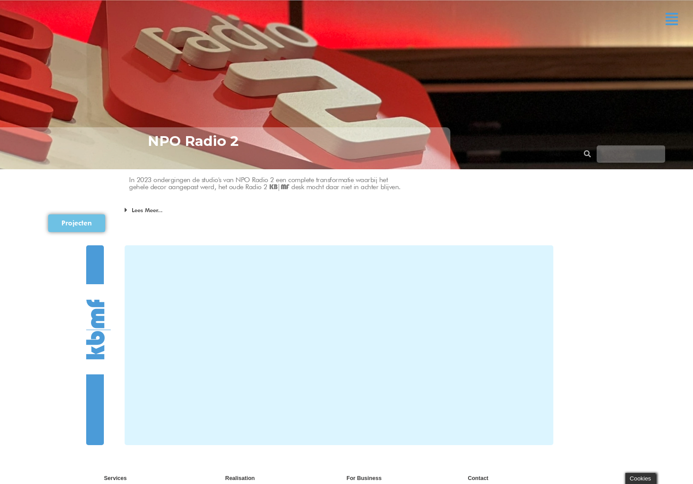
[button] (672, 19)
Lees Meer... (147, 210)
